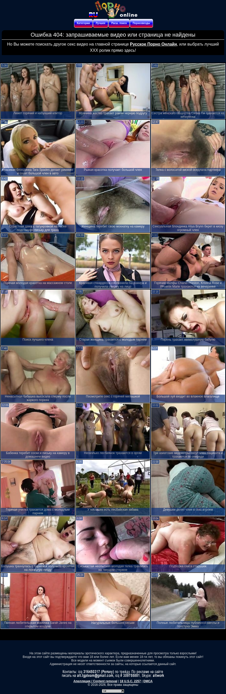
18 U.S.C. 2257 (130, 681)
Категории (83, 23)
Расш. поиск (119, 23)
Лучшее (101, 23)
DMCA (147, 681)
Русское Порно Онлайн (153, 44)
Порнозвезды (141, 23)
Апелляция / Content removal (95, 681)
